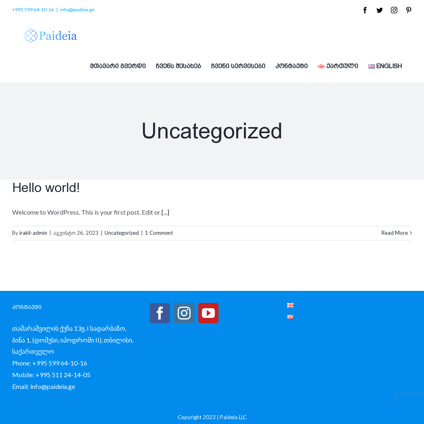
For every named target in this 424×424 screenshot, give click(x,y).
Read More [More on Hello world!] (395, 233)
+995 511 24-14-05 (63, 374)
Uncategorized (122, 233)
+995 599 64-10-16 (59, 363)
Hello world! (46, 187)
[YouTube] (208, 313)
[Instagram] (184, 313)
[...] (165, 212)
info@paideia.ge (77, 9)
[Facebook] (160, 313)
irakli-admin (33, 233)
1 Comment (159, 233)
